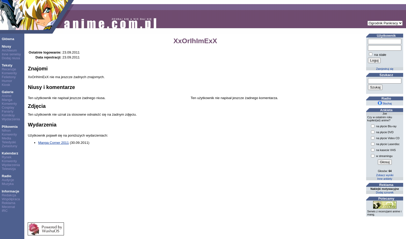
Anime (7, 96)
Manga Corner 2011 (53, 143)
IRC (5, 211)
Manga (7, 100)
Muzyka (8, 184)
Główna (8, 39)
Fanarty (7, 111)
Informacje (10, 191)
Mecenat (8, 207)
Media (6, 138)
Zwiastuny (9, 146)
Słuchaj (385, 103)
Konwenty (9, 73)
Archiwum (9, 50)
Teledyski (9, 142)
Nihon (6, 130)
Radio (6, 176)
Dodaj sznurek (385, 192)
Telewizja (9, 169)
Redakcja (9, 195)
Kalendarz (10, 153)
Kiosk (6, 85)
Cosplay (8, 107)
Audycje (8, 180)
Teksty (7, 65)
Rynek (7, 157)
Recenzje (9, 69)
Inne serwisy (11, 54)
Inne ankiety (384, 178)
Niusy (6, 46)
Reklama (9, 203)
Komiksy (8, 115)
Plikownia (10, 127)
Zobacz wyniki (384, 175)
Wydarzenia (11, 119)
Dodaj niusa (11, 58)
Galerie (7, 92)
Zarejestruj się (384, 68)
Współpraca (11, 199)
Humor (7, 81)
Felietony (9, 77)
